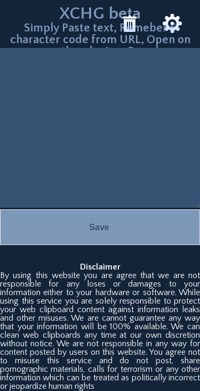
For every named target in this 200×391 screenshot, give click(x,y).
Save (99, 227)
